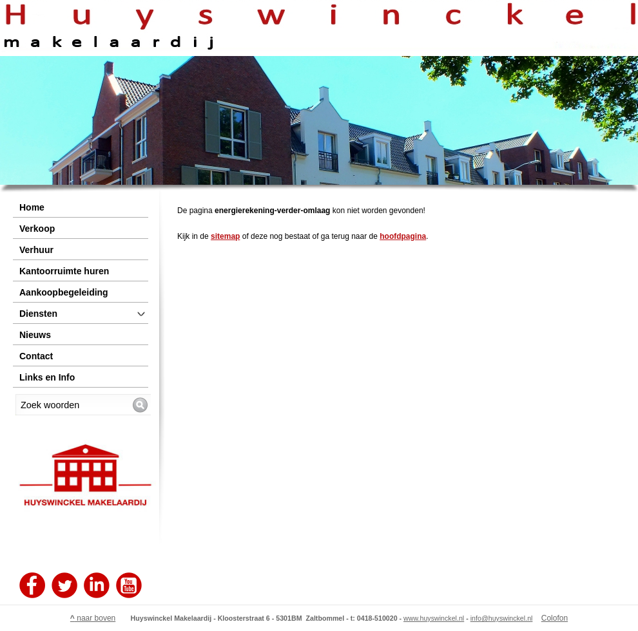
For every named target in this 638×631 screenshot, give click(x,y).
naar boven (92, 618)
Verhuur (36, 250)
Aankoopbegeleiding (63, 292)
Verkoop (37, 228)
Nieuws (35, 335)
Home (31, 207)
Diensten (38, 313)
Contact (36, 356)
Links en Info (47, 377)
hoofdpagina (403, 236)
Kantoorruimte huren (64, 271)
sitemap (225, 236)
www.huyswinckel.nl (433, 618)
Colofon (554, 618)
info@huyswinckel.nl (501, 618)
